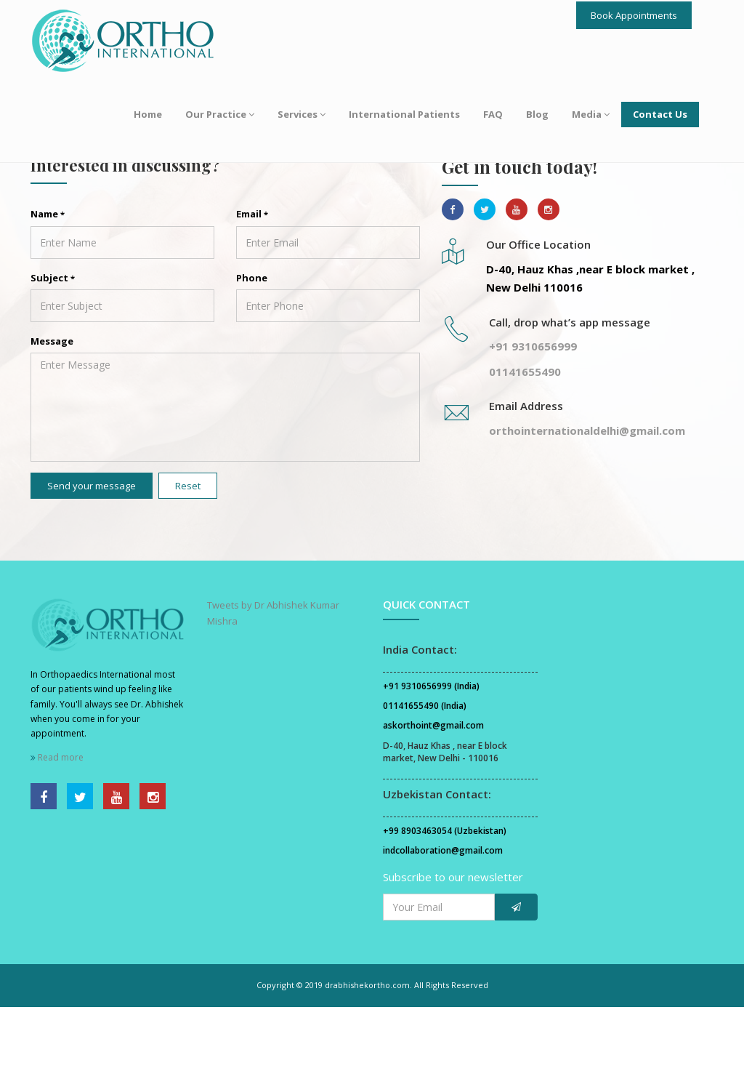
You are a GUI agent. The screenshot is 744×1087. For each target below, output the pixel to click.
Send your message (91, 565)
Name (48, 294)
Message (52, 421)
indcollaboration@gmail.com (443, 931)
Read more (57, 837)
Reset (188, 565)
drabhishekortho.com (367, 1065)
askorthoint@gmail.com (433, 806)
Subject (53, 357)
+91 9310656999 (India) (431, 767)
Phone (251, 357)
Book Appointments (634, 15)
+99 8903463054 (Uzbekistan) (444, 911)
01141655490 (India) (424, 786)
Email (252, 294)
